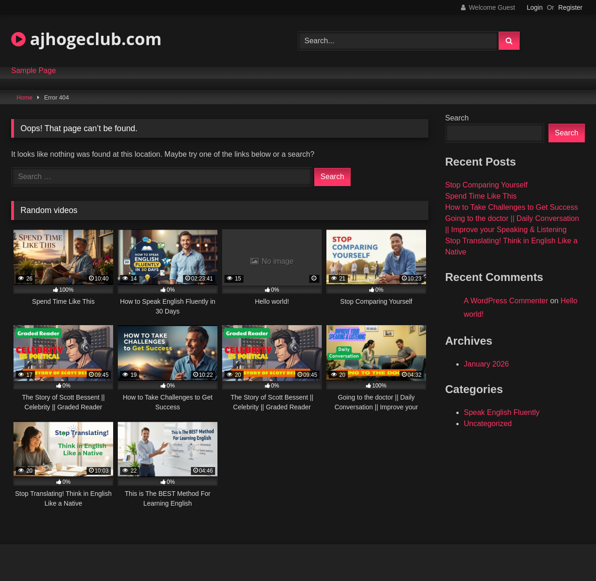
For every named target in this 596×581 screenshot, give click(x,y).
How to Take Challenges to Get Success (511, 207)
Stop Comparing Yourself (486, 185)
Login (534, 7)
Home (25, 97)
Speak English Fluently (502, 412)
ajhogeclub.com (86, 38)
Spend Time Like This (481, 196)
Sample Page (33, 70)
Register (570, 7)
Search (457, 118)
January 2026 (486, 364)
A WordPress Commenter (506, 301)
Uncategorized (488, 423)
